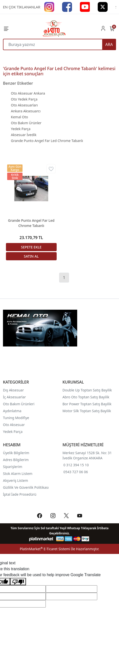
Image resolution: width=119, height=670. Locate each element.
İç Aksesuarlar (14, 397)
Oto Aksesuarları (24, 105)
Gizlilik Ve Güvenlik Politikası (26, 487)
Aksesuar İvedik (23, 134)
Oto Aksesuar (14, 424)
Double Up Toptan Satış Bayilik (87, 390)
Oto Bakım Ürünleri (18, 404)
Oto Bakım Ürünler (26, 123)
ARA (109, 44)
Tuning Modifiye (16, 417)
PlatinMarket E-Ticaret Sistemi (45, 549)
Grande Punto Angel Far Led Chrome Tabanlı (47, 140)
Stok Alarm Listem (17, 473)
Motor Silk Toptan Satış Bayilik (87, 410)
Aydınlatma (12, 410)
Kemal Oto (19, 117)
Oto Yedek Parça (24, 99)
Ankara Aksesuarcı (26, 111)
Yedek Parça (20, 128)
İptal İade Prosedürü (19, 494)
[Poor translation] (18, 582)
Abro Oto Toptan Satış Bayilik (86, 397)
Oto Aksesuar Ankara (28, 93)
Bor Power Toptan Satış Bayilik (88, 404)
